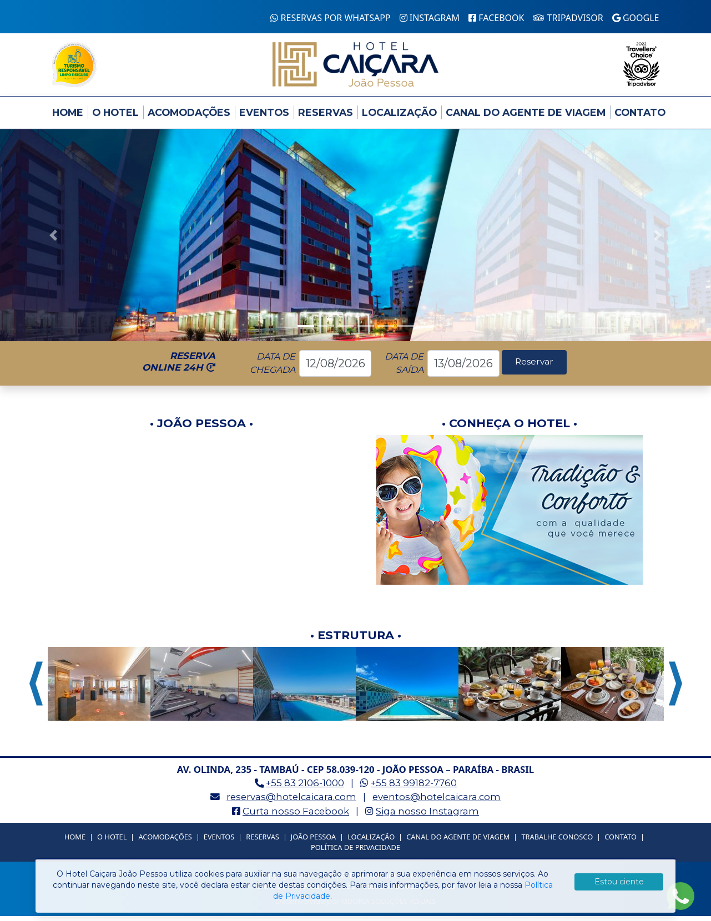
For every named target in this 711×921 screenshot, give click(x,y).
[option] (99, 689)
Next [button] (675, 689)
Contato (639, 117)
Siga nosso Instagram (427, 816)
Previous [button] (36, 689)
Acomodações (189, 117)
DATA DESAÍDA (403, 368)
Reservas (325, 117)
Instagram (430, 18)
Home (67, 117)
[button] (53, 240)
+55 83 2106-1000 (305, 788)
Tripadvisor (568, 18)
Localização (399, 117)
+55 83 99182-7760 (414, 788)
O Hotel (115, 117)
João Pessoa (313, 842)
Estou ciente (619, 882)
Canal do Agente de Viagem (526, 117)
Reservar (534, 368)
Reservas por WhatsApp (330, 18)
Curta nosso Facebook (296, 816)
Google (635, 18)
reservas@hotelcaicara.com (291, 802)
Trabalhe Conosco (557, 842)
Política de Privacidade (355, 852)
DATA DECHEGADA (272, 368)
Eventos (264, 117)
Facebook (496, 18)
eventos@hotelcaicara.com (436, 802)
